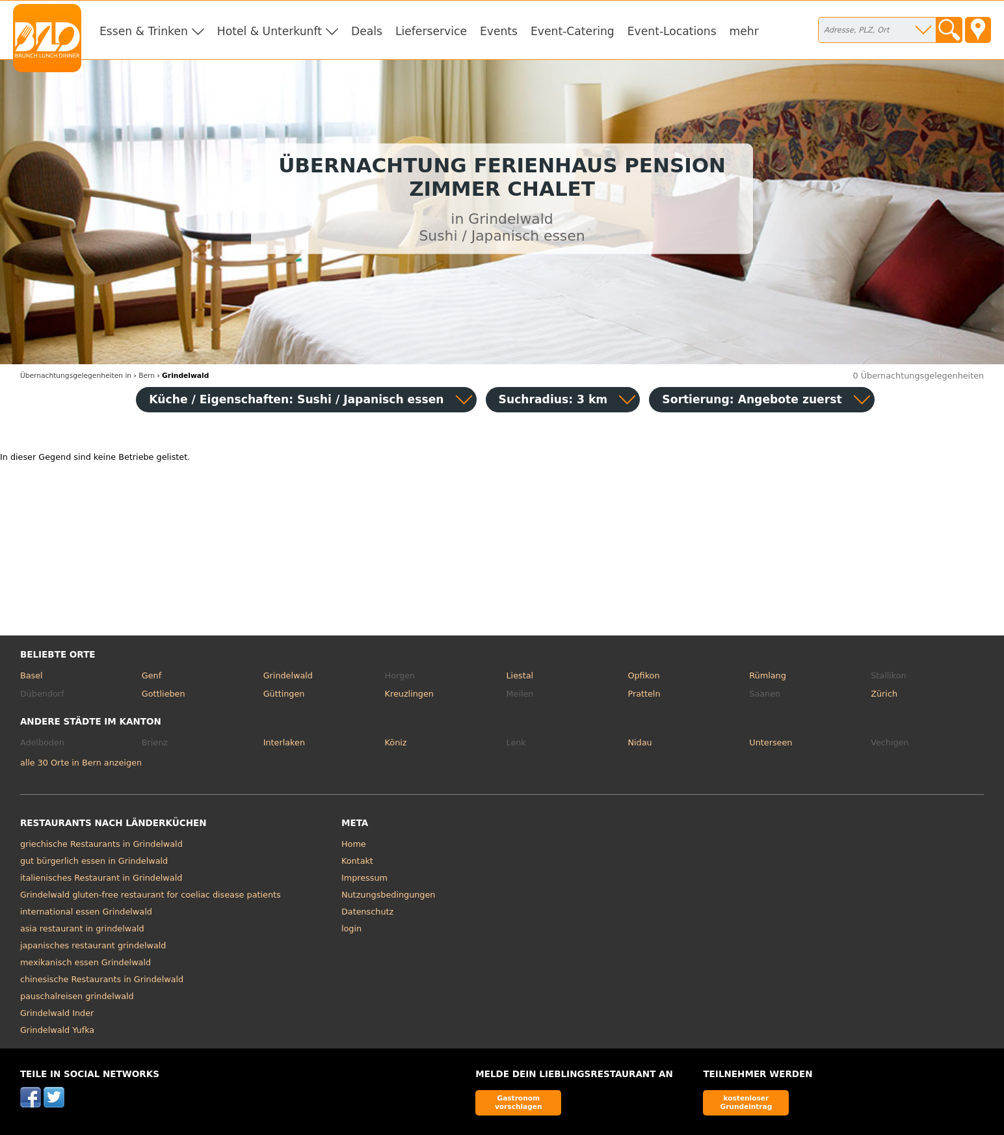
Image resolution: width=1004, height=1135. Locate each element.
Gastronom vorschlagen (518, 1102)
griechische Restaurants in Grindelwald (101, 844)
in (75, 375)
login (351, 928)
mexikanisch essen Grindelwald (85, 962)
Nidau (640, 742)
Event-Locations (672, 31)
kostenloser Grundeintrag (746, 1102)
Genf (151, 675)
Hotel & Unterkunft (269, 31)
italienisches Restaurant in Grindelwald (101, 878)
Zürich (884, 694)
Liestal (520, 675)
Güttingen (284, 694)
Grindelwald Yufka (57, 1030)
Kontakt (357, 861)
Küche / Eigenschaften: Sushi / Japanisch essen (296, 399)
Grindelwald (288, 675)
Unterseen (770, 742)
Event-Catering (572, 31)
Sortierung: (751, 399)
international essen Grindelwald (86, 911)
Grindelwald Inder (57, 1013)
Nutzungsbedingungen (388, 895)
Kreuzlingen (409, 694)
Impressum (364, 878)
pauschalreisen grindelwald (77, 996)
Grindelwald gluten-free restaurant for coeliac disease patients (150, 895)
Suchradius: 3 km (553, 399)
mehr (744, 31)
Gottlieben (163, 694)
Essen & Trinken (143, 31)
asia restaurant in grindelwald (82, 928)
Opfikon (643, 675)
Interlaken (284, 742)
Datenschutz (367, 911)
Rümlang (767, 675)
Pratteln (644, 694)
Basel (31, 675)
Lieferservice (431, 31)
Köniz (396, 742)
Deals (366, 31)
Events (499, 31)
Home (353, 844)
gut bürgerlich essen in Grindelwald (94, 861)
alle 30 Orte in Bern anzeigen (81, 763)
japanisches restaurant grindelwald (93, 945)
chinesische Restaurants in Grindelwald (101, 979)
